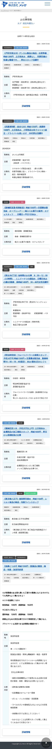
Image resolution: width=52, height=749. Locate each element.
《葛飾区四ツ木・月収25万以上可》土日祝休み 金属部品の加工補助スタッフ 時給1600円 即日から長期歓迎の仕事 (25, 431)
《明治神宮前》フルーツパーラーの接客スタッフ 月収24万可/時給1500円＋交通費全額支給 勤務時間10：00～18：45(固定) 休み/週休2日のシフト (26, 358)
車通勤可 (6, 68)
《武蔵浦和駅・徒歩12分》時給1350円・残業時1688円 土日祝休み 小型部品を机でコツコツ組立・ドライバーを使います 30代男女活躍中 (25, 130)
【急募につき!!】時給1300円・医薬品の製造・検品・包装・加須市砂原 (24, 568)
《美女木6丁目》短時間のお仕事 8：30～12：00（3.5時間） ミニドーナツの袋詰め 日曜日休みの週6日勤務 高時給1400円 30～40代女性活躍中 (26, 278)
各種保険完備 (16, 507)
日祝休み (15, 138)
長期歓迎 (6, 141)
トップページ (5, 10)
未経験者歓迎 (17, 65)
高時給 (20, 222)
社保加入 (27, 65)
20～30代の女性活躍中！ (11, 366)
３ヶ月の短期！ (8, 219)
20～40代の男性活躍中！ (11, 440)
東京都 (6, 202)
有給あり (23, 138)
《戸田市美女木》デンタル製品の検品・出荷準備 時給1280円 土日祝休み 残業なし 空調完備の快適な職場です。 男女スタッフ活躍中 (26, 56)
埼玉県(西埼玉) (8, 47)
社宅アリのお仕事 (31, 493)
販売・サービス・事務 (17, 202)
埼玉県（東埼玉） (9, 557)
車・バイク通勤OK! (9, 293)
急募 (31, 266)
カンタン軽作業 (25, 440)
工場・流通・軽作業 (21, 47)
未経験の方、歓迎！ (18, 443)
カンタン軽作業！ (26, 287)
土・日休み (7, 577)
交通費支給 (7, 65)
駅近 (14, 141)
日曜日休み (19, 219)
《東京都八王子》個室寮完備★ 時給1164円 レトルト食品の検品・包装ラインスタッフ (25, 500)
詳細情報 (26, 105)
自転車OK (29, 443)
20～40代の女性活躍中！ (11, 287)
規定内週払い (36, 65)
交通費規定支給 (39, 287)
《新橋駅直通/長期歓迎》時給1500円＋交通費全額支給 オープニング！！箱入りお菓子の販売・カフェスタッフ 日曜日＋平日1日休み (26, 211)
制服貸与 (6, 138)
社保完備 (32, 138)
